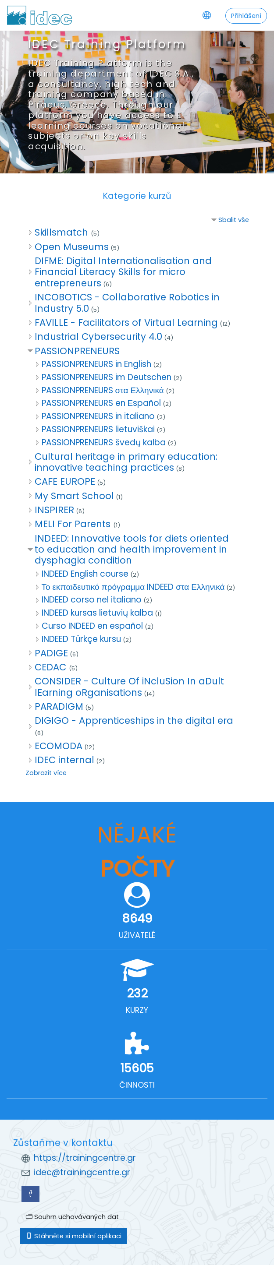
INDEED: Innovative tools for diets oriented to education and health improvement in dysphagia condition (132, 549)
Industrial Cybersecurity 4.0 (98, 336)
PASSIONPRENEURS (77, 351)
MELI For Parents (74, 524)
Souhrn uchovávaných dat (72, 1216)
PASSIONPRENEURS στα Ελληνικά (103, 390)
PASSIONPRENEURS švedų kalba (104, 442)
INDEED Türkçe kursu (81, 639)
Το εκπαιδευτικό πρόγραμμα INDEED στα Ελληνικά (133, 587)
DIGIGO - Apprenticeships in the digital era (134, 720)
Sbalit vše (233, 219)
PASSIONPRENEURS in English (96, 364)
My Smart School (74, 496)
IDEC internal (64, 760)
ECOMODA (58, 746)
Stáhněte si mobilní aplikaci (73, 1236)
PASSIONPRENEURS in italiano (98, 416)
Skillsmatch (63, 232)
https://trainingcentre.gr (85, 1158)
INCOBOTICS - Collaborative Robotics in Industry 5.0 (127, 302)
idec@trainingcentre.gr (82, 1172)
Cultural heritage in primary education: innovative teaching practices (126, 462)
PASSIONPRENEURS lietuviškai (98, 429)
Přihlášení (246, 15)
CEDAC (52, 667)
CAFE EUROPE (65, 481)
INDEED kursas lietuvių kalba (97, 613)
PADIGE (51, 653)
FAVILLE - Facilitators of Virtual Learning (126, 322)
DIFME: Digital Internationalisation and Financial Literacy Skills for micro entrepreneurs (123, 271)
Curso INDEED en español (92, 626)
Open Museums (72, 246)
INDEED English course (85, 574)
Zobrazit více (46, 772)
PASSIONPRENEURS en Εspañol (101, 403)
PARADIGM (59, 706)
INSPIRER (54, 510)
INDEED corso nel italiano (92, 600)
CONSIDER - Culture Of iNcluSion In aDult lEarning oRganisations (129, 686)
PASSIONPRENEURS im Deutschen (106, 377)
